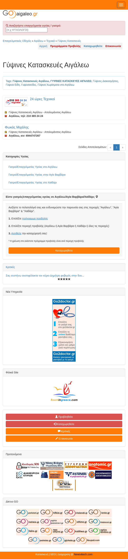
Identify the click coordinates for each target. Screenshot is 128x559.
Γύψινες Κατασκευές (69, 40)
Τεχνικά (50, 40)
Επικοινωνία (64, 438)
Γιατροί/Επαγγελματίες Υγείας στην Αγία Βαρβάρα (37, 174)
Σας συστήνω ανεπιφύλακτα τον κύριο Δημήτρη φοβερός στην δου (44, 275)
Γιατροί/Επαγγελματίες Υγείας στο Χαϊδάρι (33, 182)
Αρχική (43, 46)
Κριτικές (10, 267)
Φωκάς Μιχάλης (17, 127)
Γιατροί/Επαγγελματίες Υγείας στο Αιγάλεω (33, 166)
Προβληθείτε (64, 416)
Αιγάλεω (38, 40)
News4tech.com (83, 554)
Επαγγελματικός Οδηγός (17, 40)
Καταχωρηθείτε (64, 250)
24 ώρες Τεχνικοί (42, 99)
